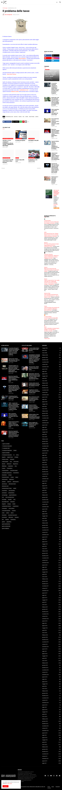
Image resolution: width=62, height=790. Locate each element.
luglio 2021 (51, 483)
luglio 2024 (51, 399)
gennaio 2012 (51, 749)
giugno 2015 (51, 653)
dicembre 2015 (51, 639)
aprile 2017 (51, 602)
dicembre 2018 (51, 555)
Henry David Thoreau (11, 74)
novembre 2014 (51, 670)
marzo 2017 (51, 604)
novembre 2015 (51, 642)
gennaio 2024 (51, 413)
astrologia (4, 499)
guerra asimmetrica (6, 524)
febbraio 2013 (51, 719)
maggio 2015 (51, 656)
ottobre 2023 (51, 420)
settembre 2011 (51, 758)
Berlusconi (9, 463)
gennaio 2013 (51, 721)
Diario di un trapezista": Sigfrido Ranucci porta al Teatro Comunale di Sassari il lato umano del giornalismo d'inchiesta (14, 434)
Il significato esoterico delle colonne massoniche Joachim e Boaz (34, 391)
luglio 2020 (51, 511)
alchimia (3, 481)
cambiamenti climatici (6, 506)
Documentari (16, 472)
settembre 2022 (51, 450)
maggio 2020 (51, 516)
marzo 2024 (51, 408)
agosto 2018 (51, 565)
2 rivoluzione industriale (7, 450)
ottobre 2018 (51, 560)
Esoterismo (4, 474)
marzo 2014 (51, 688)
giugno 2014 (51, 681)
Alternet (45, 267)
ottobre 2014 (51, 672)
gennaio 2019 (51, 553)
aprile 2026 (51, 350)
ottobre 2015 (51, 644)
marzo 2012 (51, 744)
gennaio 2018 (51, 581)
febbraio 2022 (51, 467)
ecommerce (4, 517)
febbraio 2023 (51, 439)
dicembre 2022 (51, 443)
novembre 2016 (51, 614)
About (53, 786)
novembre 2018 (51, 558)
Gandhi (26, 116)
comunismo (4, 508)
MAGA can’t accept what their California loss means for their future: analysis (51, 270)
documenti (4, 515)
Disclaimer (58, 786)
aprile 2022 (51, 462)
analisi (14, 488)
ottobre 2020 (51, 504)
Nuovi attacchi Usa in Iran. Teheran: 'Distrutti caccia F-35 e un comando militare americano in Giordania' (51, 235)
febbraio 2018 (51, 579)
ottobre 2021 (51, 476)
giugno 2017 (51, 597)
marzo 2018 (51, 576)
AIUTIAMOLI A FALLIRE (33, 140)
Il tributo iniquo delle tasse (19, 160)
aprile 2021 (51, 490)
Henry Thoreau (31, 116)
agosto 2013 (51, 705)
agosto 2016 (51, 621)
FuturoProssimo (47, 220)
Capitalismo (10, 466)
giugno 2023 (51, 429)
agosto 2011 (51, 761)
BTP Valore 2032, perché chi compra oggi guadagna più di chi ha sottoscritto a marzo (51, 245)
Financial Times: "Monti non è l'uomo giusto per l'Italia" (34, 368)
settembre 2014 (51, 674)
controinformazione (6, 510)
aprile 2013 (51, 714)
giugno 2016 (51, 625)
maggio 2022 (51, 460)
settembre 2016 (51, 618)
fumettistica (13, 519)
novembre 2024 (51, 390)
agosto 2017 (51, 593)
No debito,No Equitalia (20, 140)
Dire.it (45, 327)
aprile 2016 (51, 630)
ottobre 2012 (51, 728)
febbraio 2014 (51, 691)
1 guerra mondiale (5, 443)
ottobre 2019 (51, 532)
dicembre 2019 (51, 527)
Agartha (3, 457)
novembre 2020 (51, 502)
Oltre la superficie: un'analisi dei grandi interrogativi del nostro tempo (55, 112)
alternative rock (5, 486)
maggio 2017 (51, 600)
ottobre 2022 (51, 448)
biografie (4, 503)
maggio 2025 (51, 376)
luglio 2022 (51, 455)
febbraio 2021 (51, 495)
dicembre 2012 (51, 723)
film (3, 519)
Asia (11, 461)
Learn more (9, 783)
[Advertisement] (51, 27)
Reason (45, 279)
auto (14, 499)
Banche (3, 463)
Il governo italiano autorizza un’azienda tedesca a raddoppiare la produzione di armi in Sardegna (55, 145)
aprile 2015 (51, 658)
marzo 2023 (51, 436)
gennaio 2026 (51, 357)
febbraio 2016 (51, 635)
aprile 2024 (51, 406)
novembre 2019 (51, 530)
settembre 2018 (51, 562)
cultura (7, 512)
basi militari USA (5, 501)
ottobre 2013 (51, 700)
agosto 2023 (51, 425)
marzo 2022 (51, 464)
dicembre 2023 (51, 415)
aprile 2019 (51, 546)
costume (13, 510)
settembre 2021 (51, 478)
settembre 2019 (51, 534)
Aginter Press (10, 457)
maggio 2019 (51, 544)
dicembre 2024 (51, 387)
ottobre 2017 (51, 588)
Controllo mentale (13, 470)
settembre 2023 (51, 422)
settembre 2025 (51, 366)
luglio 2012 (51, 735)
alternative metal (12, 483)
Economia (16, 116)
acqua (16, 477)
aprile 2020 (51, 518)
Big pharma (15, 463)
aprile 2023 (51, 434)
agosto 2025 (51, 369)
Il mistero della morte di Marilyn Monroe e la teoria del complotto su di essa (34, 384)
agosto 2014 (51, 677)
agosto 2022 (51, 453)
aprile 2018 (51, 574)
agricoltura (11, 479)
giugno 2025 (51, 373)
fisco (23, 116)
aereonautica (4, 479)
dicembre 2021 (51, 471)
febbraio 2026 (51, 355)
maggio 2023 (51, 432)
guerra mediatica (5, 528)
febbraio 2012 (51, 747)
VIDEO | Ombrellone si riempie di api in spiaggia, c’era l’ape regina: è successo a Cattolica (51, 329)
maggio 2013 (51, 712)
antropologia (4, 495)
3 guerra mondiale (5, 452)
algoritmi (9, 481)
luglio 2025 (51, 371)
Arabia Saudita (5, 461)
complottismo (15, 506)
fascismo (17, 517)
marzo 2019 (51, 548)
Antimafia (12, 459)
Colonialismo (9, 468)
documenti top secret (12, 515)
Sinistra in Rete (47, 293)
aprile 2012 (51, 742)
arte (3, 497)
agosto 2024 (51, 397)
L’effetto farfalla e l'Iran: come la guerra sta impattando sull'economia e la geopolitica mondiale (34, 416)
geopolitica (9, 521)
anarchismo (4, 490)
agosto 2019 (51, 537)
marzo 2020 (51, 520)
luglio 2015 (51, 651)
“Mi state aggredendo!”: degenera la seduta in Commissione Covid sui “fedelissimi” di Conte (51, 257)
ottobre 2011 (51, 756)
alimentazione (15, 481)
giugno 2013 (51, 709)
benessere (12, 501)
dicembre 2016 (51, 611)
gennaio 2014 (51, 693)
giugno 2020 (51, 513)
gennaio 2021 (51, 497)
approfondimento (12, 495)
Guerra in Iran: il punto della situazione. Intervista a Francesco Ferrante (54, 180)
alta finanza (4, 483)
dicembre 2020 (51, 499)
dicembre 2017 (51, 583)
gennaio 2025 (51, 385)
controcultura (11, 508)
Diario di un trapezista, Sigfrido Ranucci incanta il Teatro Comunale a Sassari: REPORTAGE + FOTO (55, 133)
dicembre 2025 (51, 360)
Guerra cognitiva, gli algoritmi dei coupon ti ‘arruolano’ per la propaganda (33, 424)
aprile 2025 (51, 378)
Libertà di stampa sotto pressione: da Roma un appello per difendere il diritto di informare (51, 309)
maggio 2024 (51, 404)
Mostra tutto (47, 338)
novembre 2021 (51, 474)
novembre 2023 (51, 418)
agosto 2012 (51, 733)
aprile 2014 (51, 686)
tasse (4, 118)
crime (3, 512)
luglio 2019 (51, 539)
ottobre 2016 (51, 616)
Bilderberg (4, 466)
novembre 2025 (51, 362)
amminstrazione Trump (6, 488)
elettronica (11, 517)
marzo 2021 (51, 492)
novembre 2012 (51, 726)
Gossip (12, 477)
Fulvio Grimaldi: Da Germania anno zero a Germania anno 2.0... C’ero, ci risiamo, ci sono (51, 296)
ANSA (45, 232)
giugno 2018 (51, 569)
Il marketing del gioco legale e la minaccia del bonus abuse (13, 397)
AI (13, 454)
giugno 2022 (51, 457)
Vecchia (38, 168)
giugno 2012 (51, 737)
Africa (17, 454)
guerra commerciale (6, 526)
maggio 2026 (51, 348)
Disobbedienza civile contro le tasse (32, 160)
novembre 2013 (51, 698)
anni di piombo (12, 490)
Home (48, 786)
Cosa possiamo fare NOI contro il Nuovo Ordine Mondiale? (8, 161)
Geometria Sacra (5, 477)
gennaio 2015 (51, 665)
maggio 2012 (51, 740)
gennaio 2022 (51, 469)
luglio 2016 (51, 623)
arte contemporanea (10, 497)
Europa (10, 474)
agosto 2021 (51, 481)
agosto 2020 (51, 509)
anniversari (4, 492)
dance (12, 512)
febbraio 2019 (51, 551)
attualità (10, 499)
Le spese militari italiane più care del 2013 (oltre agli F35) (34, 349)
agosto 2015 (51, 649)
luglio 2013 (51, 707)
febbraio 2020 (51, 523)
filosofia (20, 116)
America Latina (5, 459)
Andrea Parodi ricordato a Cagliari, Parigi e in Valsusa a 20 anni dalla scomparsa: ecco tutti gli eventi (55, 156)
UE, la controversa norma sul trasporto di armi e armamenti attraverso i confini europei (55, 121)
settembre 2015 (51, 646)
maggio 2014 (51, 684)
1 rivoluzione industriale (7, 446)
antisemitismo (11, 492)
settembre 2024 (51, 394)
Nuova (3, 168)
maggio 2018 (51, 572)
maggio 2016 (51, 628)
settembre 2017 (51, 590)
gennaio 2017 (51, 609)
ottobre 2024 (51, 392)
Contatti (49, 787)
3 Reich (14, 450)
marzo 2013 (51, 716)
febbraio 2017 (51, 607)
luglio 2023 (51, 427)
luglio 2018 (51, 567)
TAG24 (45, 306)
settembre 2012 (51, 730)
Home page (5, 8)
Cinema (3, 468)
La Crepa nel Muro (48, 316)
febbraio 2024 (51, 411)
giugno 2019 (51, 541)
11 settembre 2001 (6, 448)
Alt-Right (16, 457)
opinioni (36, 116)
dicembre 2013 (51, 695)
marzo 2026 (51, 352)
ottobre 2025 (51, 364)
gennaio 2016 (51, 637)
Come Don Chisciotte (48, 254)
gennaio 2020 (51, 525)
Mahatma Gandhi (15, 91)
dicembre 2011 (51, 751)
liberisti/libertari (22, 58)
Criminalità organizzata (7, 472)
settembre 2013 (51, 702)
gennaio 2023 (51, 441)
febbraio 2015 (51, 663)
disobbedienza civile (12, 8)
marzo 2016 (51, 632)
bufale (14, 503)
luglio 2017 (51, 595)
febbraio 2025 (51, 383)
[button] (2, 2)
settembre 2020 (51, 506)
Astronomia (16, 461)
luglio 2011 (51, 763)
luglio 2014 (51, 679)
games (3, 521)
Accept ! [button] (5, 786)
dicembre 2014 (51, 667)
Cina (16, 466)
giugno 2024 (51, 401)
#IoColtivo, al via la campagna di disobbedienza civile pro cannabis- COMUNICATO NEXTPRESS (8, 143)
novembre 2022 (51, 446)
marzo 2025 (51, 380)
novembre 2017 (51, 586)
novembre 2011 (51, 754)
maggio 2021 (51, 488)
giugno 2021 (51, 485)
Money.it (46, 242)
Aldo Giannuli (56, 190)
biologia (9, 503)
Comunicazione (5, 470)
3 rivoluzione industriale (7, 454)
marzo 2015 (51, 660)
